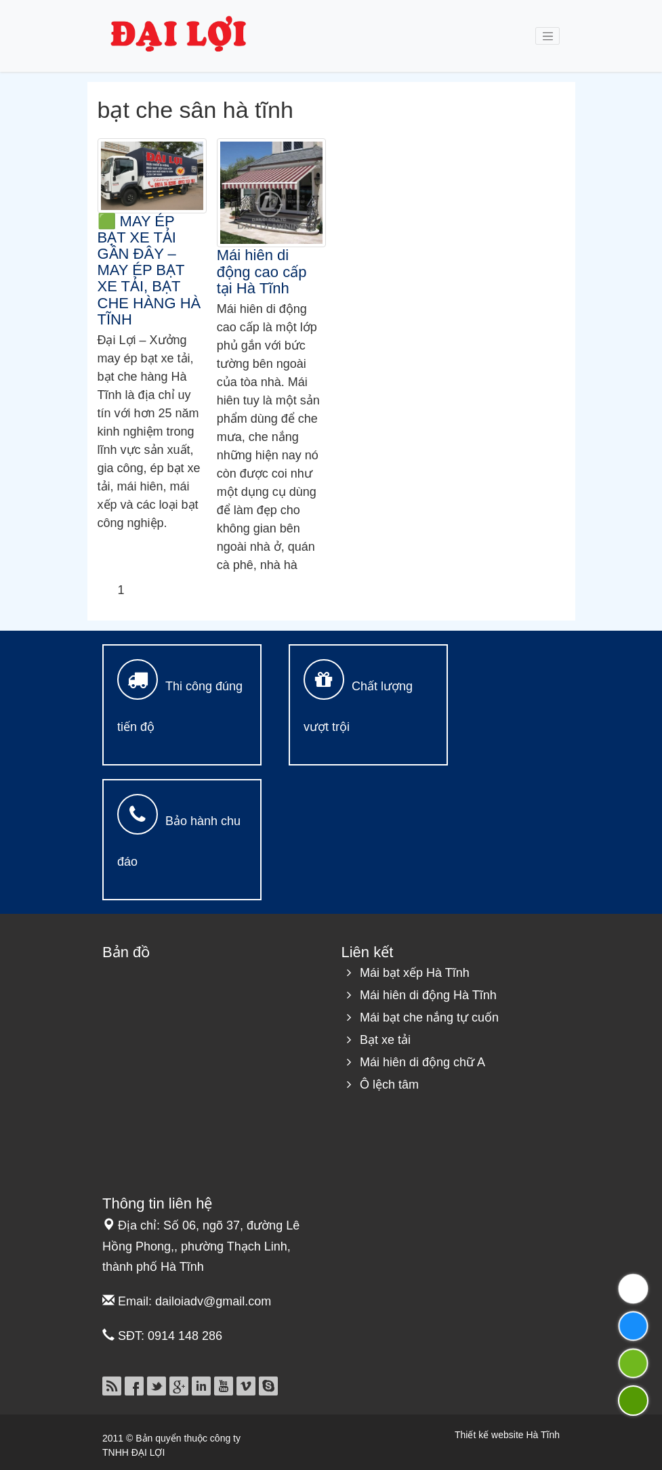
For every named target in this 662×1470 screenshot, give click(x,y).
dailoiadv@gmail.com (213, 1301)
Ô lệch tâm (389, 1084)
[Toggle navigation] (547, 36)
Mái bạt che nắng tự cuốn (429, 1017)
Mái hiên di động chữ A (422, 1062)
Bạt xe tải (385, 1040)
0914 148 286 (185, 1336)
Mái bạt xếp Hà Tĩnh (415, 973)
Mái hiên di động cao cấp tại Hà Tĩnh (262, 271)
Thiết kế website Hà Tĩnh (507, 1434)
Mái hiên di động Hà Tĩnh (428, 995)
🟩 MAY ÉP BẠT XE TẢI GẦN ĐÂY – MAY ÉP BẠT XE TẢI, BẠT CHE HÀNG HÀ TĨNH (149, 270)
